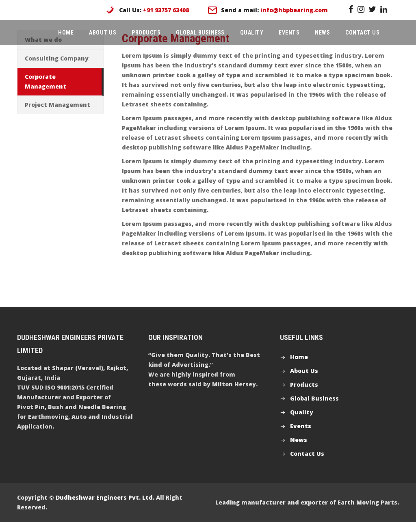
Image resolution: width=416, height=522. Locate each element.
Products (146, 32)
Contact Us (362, 32)
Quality (252, 32)
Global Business (200, 32)
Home (66, 32)
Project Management (57, 104)
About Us (102, 32)
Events (289, 32)
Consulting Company (57, 58)
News (322, 32)
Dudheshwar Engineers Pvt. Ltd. (105, 497)
